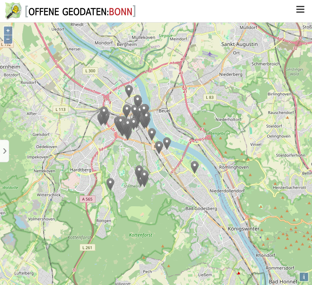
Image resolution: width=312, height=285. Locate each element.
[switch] (300, 11)
